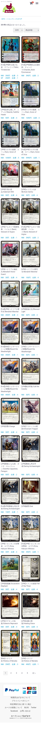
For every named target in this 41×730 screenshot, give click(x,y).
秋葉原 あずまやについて (20, 697)
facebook (14, 711)
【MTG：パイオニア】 (7, 19)
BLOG (26, 707)
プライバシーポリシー (20, 701)
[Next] (34, 673)
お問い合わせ (25, 711)
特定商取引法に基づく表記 (20, 704)
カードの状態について (13, 707)
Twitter (33, 707)
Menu (37, 2)
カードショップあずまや (20, 716)
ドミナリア (18, 19)
